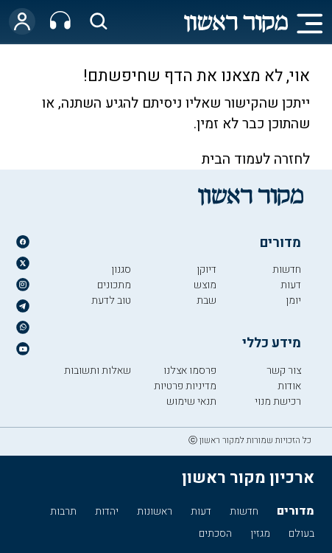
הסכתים (215, 533)
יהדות (107, 511)
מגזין (260, 533)
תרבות (63, 511)
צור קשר (283, 370)
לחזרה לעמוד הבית (256, 159)
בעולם (301, 533)
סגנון (121, 269)
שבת (206, 300)
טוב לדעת (111, 300)
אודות (289, 386)
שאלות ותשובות (97, 370)
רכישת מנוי (278, 401)
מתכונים (114, 285)
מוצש (205, 285)
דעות (290, 285)
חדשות (286, 269)
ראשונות (154, 511)
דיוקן (206, 269)
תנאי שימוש (191, 401)
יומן (293, 300)
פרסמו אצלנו (189, 370)
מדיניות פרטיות (185, 386)
